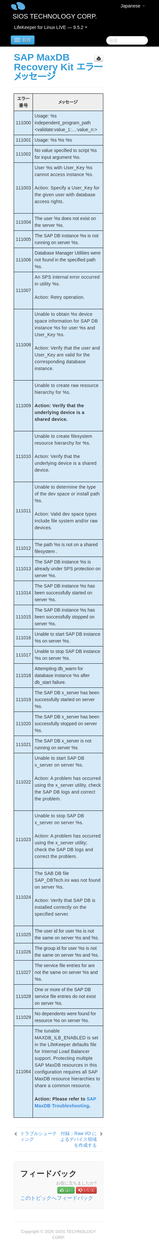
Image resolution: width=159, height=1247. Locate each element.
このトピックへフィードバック (56, 1198)
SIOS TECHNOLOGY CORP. (54, 16)
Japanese (133, 5)
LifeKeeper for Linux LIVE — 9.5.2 (50, 27)
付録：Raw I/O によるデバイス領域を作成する (78, 1139)
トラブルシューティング (38, 1136)
